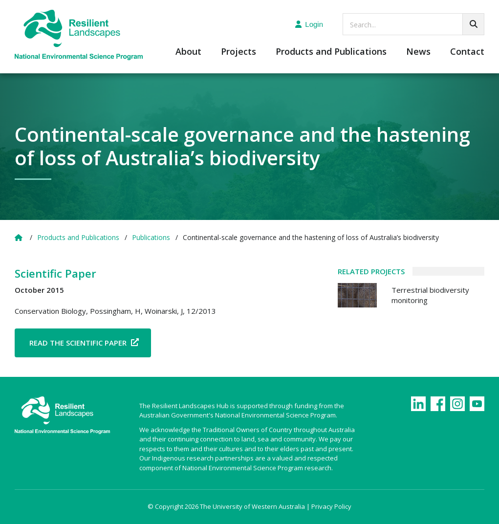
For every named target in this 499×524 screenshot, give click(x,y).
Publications (151, 237)
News (418, 52)
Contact (467, 52)
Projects (238, 52)
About (188, 52)
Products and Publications (331, 52)
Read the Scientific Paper (78, 343)
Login (309, 24)
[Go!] (473, 24)
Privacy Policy (331, 506)
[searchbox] (413, 24)
